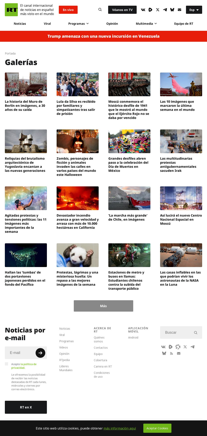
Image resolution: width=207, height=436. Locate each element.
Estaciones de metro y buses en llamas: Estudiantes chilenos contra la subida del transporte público (126, 280)
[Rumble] (150, 9)
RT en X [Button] (26, 407)
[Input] (26, 352)
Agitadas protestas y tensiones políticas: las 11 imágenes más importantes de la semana (25, 223)
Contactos (101, 347)
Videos (63, 347)
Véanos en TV (122, 10)
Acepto (23, 366)
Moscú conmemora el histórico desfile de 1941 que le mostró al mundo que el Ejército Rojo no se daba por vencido (128, 109)
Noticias (20, 23)
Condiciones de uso (102, 375)
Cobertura (100, 360)
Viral (47, 23)
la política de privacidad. (23, 366)
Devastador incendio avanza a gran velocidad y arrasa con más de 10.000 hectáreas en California (78, 221)
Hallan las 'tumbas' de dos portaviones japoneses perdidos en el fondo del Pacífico (25, 278)
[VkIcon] (143, 9)
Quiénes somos (99, 339)
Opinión (112, 23)
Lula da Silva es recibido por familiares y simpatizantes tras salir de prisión (76, 107)
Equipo (98, 354)
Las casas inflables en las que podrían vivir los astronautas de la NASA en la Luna (180, 278)
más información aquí (120, 428)
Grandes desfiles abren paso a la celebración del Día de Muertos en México (128, 164)
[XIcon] (157, 9)
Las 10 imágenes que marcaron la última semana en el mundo (177, 105)
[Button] (100, 10)
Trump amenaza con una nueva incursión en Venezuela (103, 36)
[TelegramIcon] (165, 9)
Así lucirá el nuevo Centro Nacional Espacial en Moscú (181, 219)
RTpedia (64, 360)
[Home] (11, 9)
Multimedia (146, 23)
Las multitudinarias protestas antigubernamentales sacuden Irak (178, 164)
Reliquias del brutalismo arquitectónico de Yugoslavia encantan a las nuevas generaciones (25, 164)
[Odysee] (178, 347)
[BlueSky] (172, 9)
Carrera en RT (103, 366)
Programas (78, 23)
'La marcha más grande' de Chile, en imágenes (127, 217)
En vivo (68, 10)
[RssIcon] (171, 353)
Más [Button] (103, 306)
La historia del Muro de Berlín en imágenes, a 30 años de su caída (25, 105)
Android (133, 337)
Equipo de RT (183, 23)
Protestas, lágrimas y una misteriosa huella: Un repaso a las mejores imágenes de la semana (77, 278)
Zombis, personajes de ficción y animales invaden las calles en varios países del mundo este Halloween (76, 166)
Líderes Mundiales (66, 368)
